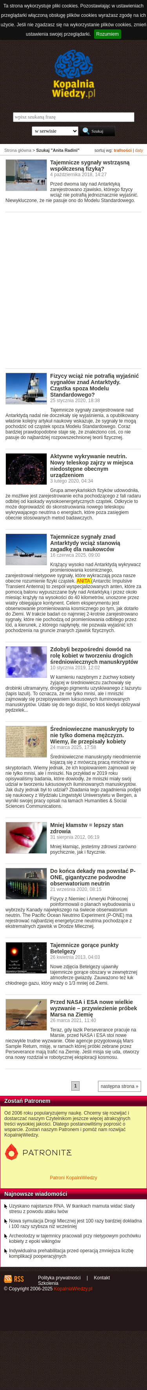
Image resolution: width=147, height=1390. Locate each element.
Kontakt (102, 1278)
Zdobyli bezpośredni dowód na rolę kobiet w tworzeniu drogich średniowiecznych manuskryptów (94, 655)
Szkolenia (48, 1283)
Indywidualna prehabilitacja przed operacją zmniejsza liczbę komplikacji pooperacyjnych (71, 1253)
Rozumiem (107, 34)
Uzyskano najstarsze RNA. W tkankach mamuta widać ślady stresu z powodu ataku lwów (72, 1208)
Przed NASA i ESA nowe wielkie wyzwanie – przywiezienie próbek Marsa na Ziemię (93, 1008)
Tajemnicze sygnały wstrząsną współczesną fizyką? (90, 165)
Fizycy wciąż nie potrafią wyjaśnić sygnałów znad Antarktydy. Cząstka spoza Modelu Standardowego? (94, 385)
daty (139, 150)
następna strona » (119, 1086)
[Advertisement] (73, 289)
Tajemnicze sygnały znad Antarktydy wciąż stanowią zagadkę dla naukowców (85, 543)
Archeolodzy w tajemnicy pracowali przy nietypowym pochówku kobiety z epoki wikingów (75, 1238)
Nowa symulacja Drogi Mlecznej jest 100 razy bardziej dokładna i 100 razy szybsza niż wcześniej (75, 1223)
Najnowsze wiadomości (35, 1194)
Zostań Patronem (27, 1101)
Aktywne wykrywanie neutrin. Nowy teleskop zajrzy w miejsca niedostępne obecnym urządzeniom (91, 465)
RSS (18, 1279)
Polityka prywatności (59, 1278)
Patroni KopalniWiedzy (73, 1177)
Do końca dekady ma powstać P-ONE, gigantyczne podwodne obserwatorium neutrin (93, 877)
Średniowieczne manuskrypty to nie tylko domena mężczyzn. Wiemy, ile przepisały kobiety (92, 735)
